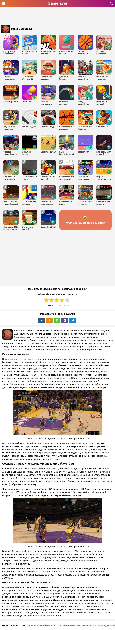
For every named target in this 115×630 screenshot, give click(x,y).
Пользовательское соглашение (73, 625)
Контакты (31, 625)
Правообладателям (46, 625)
